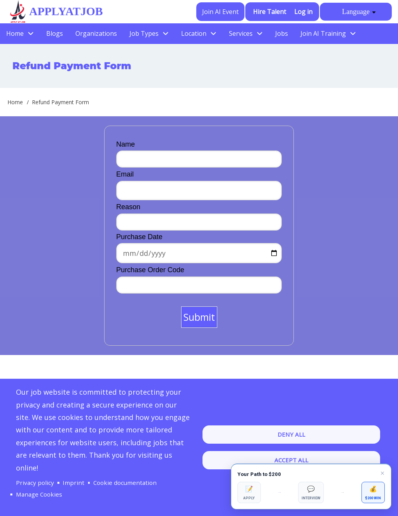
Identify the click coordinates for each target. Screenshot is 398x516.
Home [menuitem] (15, 33)
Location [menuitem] (193, 33)
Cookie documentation (125, 482)
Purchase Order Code (150, 270)
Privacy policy (35, 482)
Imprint (73, 482)
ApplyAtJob (65, 11)
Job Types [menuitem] (144, 33)
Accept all (291, 460)
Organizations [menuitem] (96, 33)
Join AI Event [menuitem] (220, 11)
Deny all (291, 434)
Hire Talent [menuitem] (269, 11)
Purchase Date (139, 237)
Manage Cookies (39, 494)
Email (125, 174)
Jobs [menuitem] (281, 33)
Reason (128, 207)
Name (125, 144)
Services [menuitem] (241, 33)
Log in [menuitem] (303, 11)
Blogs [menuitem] (54, 33)
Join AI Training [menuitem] (323, 33)
